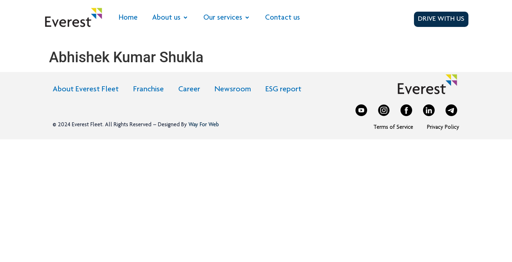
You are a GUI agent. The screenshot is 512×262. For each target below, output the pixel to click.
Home (128, 18)
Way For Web (203, 125)
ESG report (283, 89)
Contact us (282, 18)
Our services (227, 18)
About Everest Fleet (86, 89)
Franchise (148, 89)
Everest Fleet (87, 125)
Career (189, 89)
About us (170, 18)
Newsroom (233, 89)
